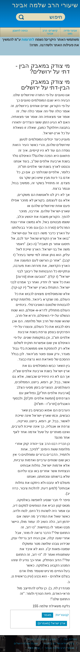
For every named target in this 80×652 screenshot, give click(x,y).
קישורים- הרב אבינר (50, 32)
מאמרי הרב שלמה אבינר (59, 647)
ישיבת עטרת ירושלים (26, 643)
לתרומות (28, 39)
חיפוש (21, 17)
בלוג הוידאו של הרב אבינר (58, 643)
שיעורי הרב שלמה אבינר (45, 5)
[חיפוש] (43, 17)
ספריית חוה (70, 639)
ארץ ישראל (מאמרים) (51, 623)
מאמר (47, 615)
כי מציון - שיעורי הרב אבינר (42, 639)
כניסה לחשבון (20, 30)
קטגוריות (62, 615)
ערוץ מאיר (34, 647)
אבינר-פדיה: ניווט (70, 32)
